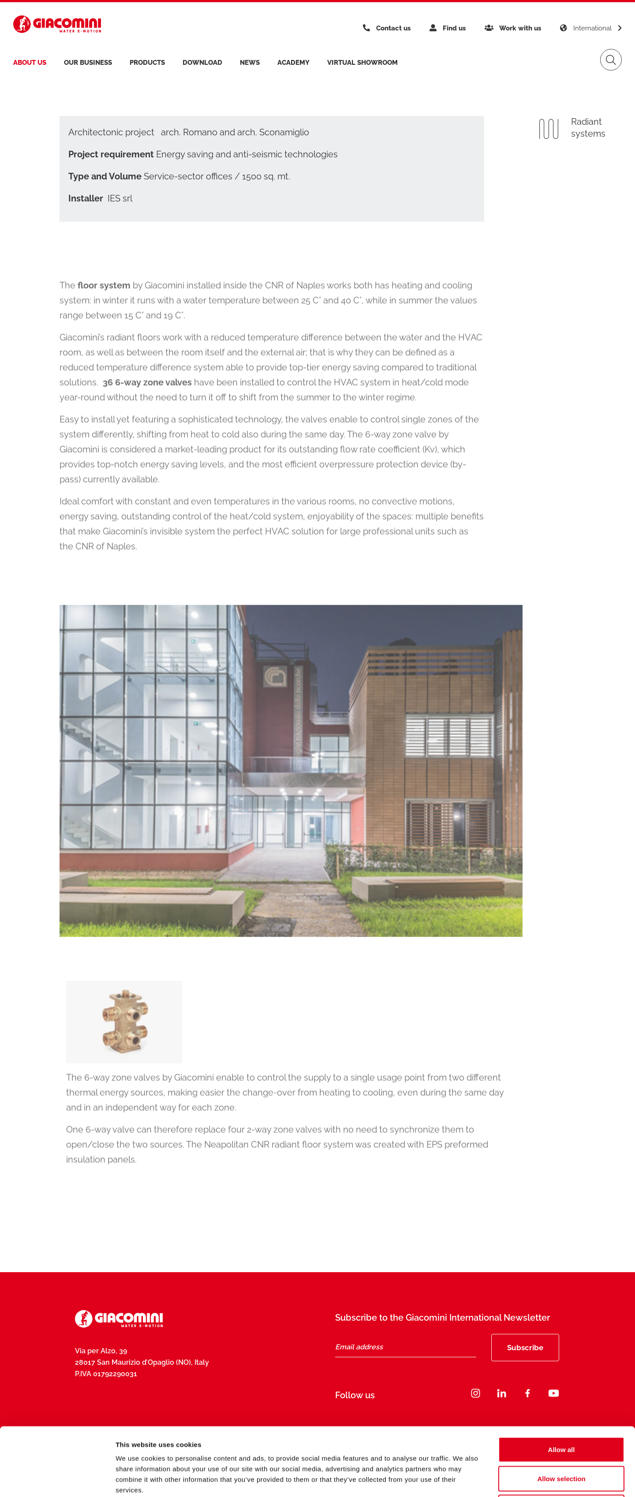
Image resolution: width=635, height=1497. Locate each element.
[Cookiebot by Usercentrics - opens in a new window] (57, 1479)
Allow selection (561, 1410)
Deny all (561, 1439)
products (147, 63)
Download (202, 63)
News (250, 63)
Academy (293, 63)
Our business (88, 63)
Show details (462, 1479)
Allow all (561, 1381)
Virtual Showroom (362, 63)
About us (29, 63)
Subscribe (525, 1347)
